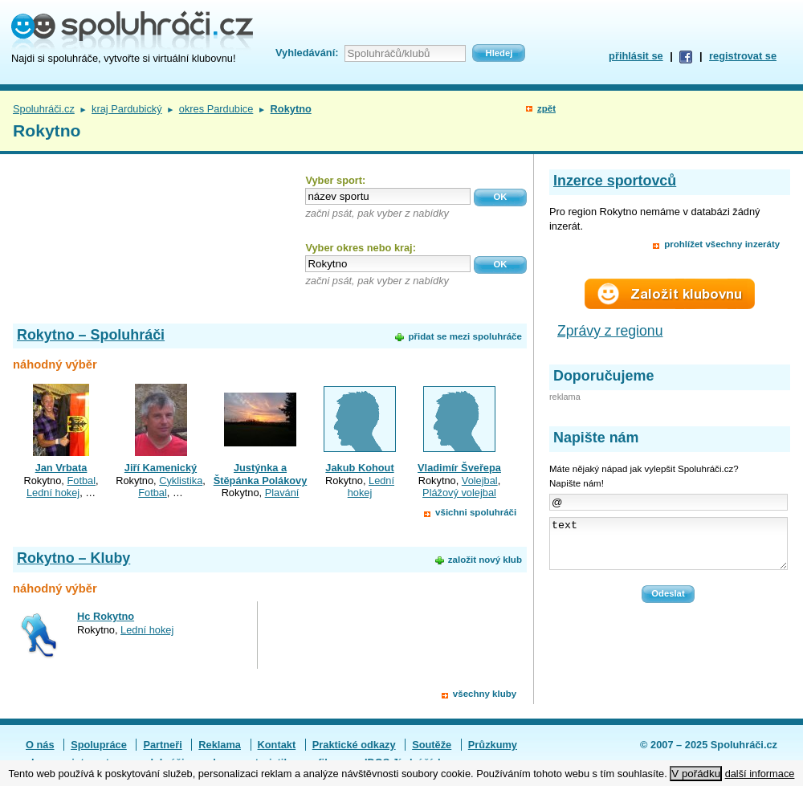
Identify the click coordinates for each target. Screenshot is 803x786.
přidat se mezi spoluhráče (464, 336)
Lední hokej (52, 493)
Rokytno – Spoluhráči (91, 335)
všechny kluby (484, 693)
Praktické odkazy (354, 745)
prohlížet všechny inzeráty (722, 244)
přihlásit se (636, 56)
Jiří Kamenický (160, 468)
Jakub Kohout (359, 468)
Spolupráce (99, 745)
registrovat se (743, 56)
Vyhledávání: (306, 53)
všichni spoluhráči (475, 512)
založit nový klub (485, 559)
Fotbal (81, 480)
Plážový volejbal (459, 493)
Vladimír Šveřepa (459, 468)
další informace (760, 774)
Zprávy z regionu (610, 331)
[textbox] (388, 196)
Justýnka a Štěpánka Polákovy (261, 474)
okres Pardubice (216, 109)
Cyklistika (180, 480)
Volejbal (480, 480)
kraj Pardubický (126, 109)
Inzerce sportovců (614, 181)
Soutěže (431, 745)
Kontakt (277, 745)
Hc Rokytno (105, 616)
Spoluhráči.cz (44, 109)
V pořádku (695, 774)
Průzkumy (492, 745)
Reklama (219, 745)
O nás (40, 745)
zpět (546, 108)
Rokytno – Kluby (73, 558)
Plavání (282, 493)
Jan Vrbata (61, 468)
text (668, 548)
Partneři (162, 745)
